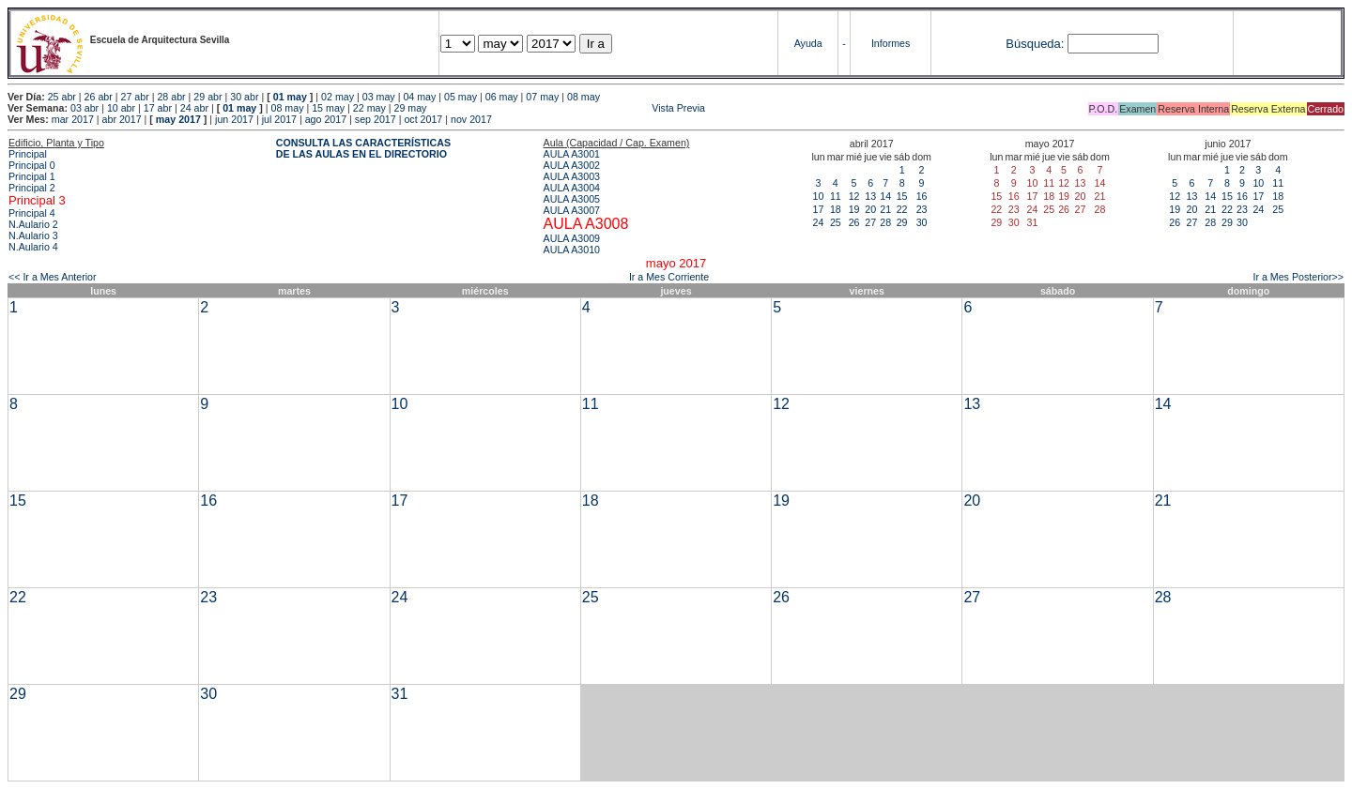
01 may (290, 96)
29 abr (207, 96)
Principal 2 (31, 187)
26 (854, 222)
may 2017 (178, 119)
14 (885, 196)
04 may (419, 96)
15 (902, 196)
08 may (583, 96)
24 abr (194, 108)
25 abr (62, 96)
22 (902, 209)
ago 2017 (325, 119)
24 (818, 222)
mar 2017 (73, 119)
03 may (378, 96)
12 (854, 196)
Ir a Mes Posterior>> (1298, 276)
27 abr (135, 96)
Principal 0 (31, 165)
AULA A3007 (572, 210)
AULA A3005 (572, 199)
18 (835, 209)
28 (885, 222)
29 (902, 222)
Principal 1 (31, 176)
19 (854, 209)
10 (818, 196)
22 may (369, 108)
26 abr (98, 96)
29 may (410, 108)
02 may (337, 96)
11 (835, 196)
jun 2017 (234, 119)
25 (835, 222)
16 (922, 196)
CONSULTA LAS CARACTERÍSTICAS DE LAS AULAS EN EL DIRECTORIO (363, 148)
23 (922, 209)
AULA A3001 (572, 153)
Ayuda (808, 43)
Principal (27, 153)
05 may (460, 96)
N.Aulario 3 (33, 235)
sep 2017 (375, 119)
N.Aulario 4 (33, 246)
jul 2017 (279, 119)
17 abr (158, 108)
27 (870, 222)
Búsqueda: (1035, 44)
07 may (542, 96)
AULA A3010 (572, 249)
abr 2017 (122, 119)
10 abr (121, 108)
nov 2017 (471, 119)
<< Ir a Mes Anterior (52, 276)
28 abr (171, 96)
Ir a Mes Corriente (669, 276)
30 (922, 222)
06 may (501, 96)
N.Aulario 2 (33, 224)
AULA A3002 (572, 165)
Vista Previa (567, 108)
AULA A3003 (572, 176)
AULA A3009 (572, 238)
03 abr (84, 108)
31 (400, 694)
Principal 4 (31, 213)
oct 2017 (423, 119)
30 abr (244, 96)
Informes (890, 43)
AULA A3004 (572, 187)
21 (885, 209)
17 (818, 209)
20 (870, 209)
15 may (328, 108)
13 (870, 196)
